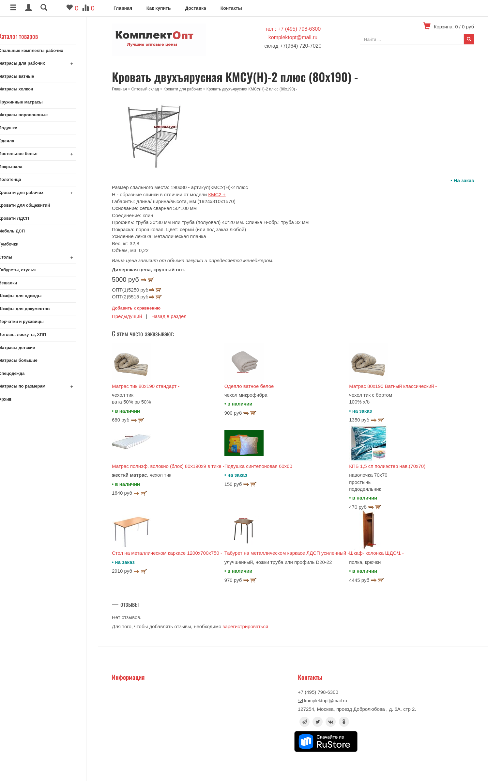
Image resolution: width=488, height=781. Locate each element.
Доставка (195, 8)
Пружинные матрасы (32, 102)
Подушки (19, 127)
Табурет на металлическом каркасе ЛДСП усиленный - (286, 553)
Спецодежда (23, 373)
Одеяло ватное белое (249, 386)
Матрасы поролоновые (34, 114)
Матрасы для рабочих (33, 63)
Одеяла (17, 140)
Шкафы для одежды (31, 295)
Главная (123, 8)
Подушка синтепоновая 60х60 (258, 466)
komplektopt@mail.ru (293, 37)
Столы (17, 257)
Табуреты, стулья (28, 269)
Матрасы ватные (27, 76)
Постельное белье (29, 153)
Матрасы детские (28, 347)
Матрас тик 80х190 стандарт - (145, 386)
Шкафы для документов (35, 308)
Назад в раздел (169, 316)
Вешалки (19, 282)
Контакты (231, 8)
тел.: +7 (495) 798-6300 (293, 29)
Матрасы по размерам (33, 386)
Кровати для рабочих (32, 192)
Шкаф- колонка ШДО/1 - (376, 553)
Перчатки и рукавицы (32, 321)
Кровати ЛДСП (25, 218)
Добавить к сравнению (136, 308)
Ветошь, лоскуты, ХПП (33, 334)
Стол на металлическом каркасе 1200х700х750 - (167, 553)
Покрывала (22, 166)
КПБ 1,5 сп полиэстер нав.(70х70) (387, 466)
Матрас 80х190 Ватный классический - (393, 386)
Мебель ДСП (23, 231)
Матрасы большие (29, 360)
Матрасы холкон (27, 89)
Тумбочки (20, 244)
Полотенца (21, 179)
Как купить (158, 8)
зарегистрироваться (245, 626)
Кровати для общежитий (35, 205)
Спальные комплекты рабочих (42, 50)
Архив (16, 399)
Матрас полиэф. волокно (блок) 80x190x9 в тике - (168, 466)
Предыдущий (127, 316)
